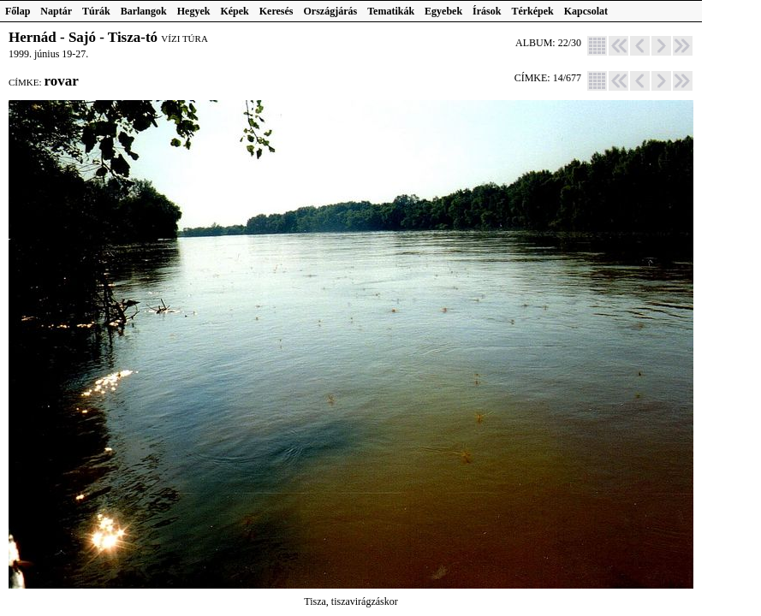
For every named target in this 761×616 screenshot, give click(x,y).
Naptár (56, 11)
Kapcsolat (586, 11)
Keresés (276, 11)
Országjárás (331, 11)
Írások (487, 11)
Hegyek (194, 11)
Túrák (96, 11)
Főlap (17, 11)
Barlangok (144, 11)
